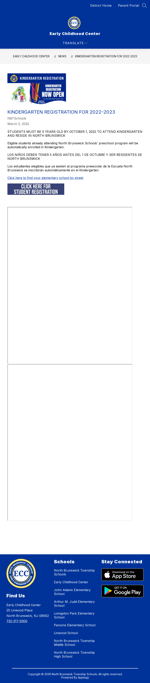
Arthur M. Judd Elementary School (74, 604)
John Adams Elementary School (72, 592)
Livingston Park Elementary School (74, 615)
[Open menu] (75, 43)
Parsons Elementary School (75, 625)
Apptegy (83, 677)
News (62, 56)
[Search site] (144, 5)
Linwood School (66, 633)
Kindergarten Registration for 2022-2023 (106, 56)
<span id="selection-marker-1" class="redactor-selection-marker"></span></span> (69, 442)
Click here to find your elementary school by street (45, 178)
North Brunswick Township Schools (74, 572)
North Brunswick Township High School (74, 654)
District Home (101, 5)
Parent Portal (128, 5)
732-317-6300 (16, 621)
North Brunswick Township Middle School (74, 643)
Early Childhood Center (31, 56)
